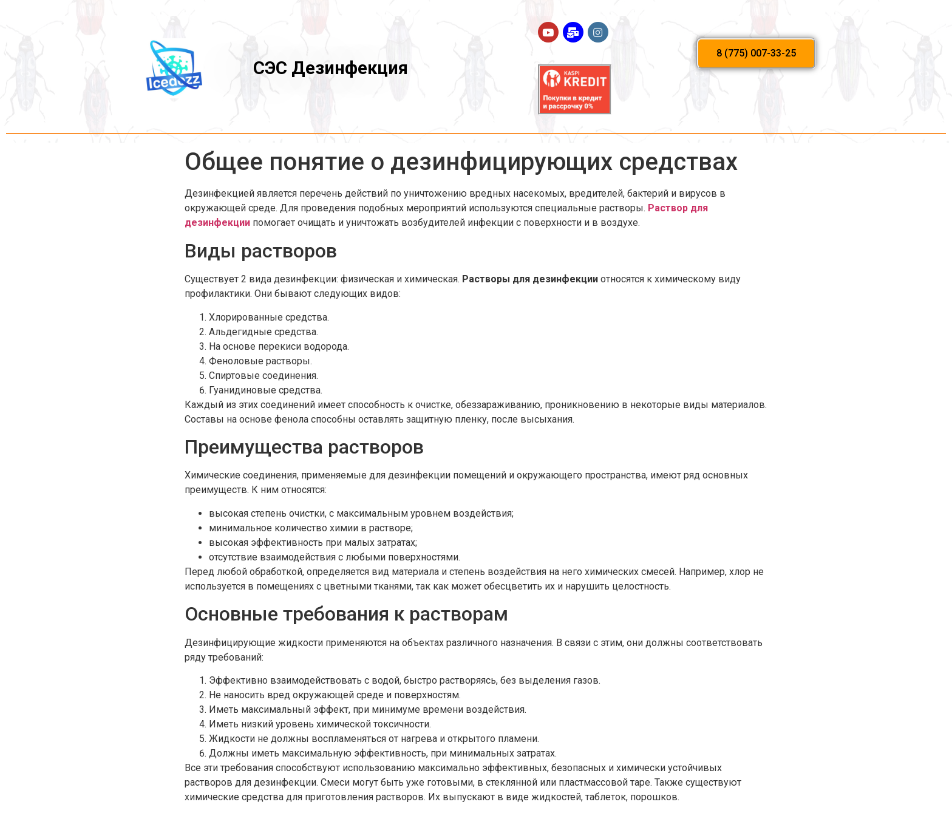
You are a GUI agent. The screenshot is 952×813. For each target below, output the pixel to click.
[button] (756, 53)
